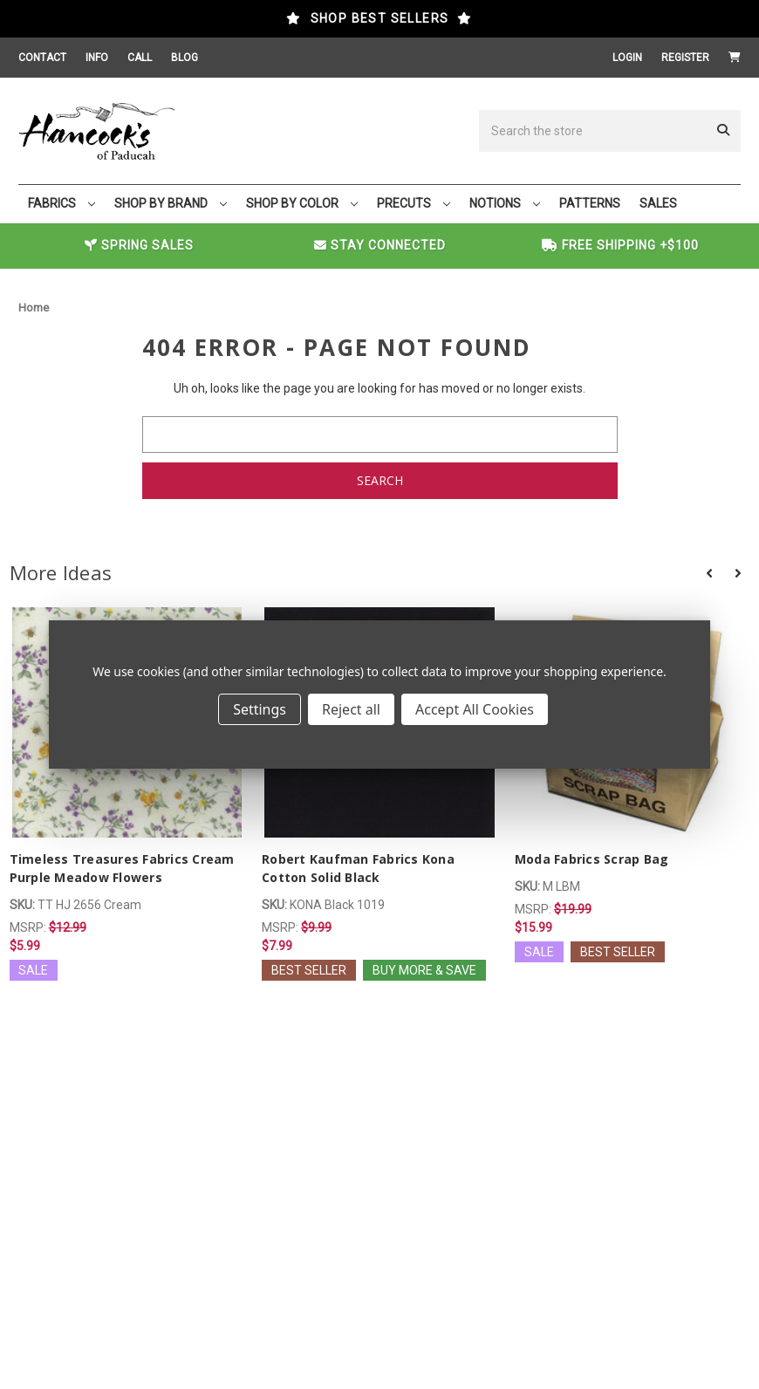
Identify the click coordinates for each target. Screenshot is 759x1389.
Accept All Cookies (474, 709)
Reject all (351, 709)
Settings (259, 709)
